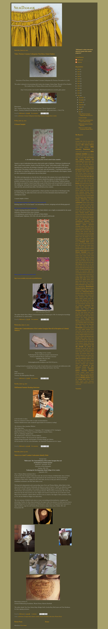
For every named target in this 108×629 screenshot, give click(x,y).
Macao (84, 279)
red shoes (92, 333)
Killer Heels (82, 267)
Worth (79, 384)
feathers (84, 229)
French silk (81, 236)
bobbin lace (80, 180)
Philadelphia (80, 322)
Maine (77, 281)
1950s (77, 157)
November (81, 100)
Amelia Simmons (85, 166)
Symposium (82, 355)
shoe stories (80, 345)
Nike (82, 314)
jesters (92, 262)
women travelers (79, 383)
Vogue (87, 374)
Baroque (82, 176)
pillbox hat (84, 324)
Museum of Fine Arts (88, 300)
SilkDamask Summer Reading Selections (26, 387)
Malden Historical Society (84, 281)
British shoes (91, 185)
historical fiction (85, 254)
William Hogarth (79, 381)
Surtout (92, 353)
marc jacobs (82, 283)
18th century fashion (87, 145)
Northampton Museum (89, 314)
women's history (87, 383)
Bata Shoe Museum (89, 176)
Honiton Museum (90, 259)
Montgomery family (83, 296)
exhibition (78, 224)
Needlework (80, 305)
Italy (85, 262)
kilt (86, 267)
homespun (83, 259)
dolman (92, 211)
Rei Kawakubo (91, 334)
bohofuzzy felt (90, 180)
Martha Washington (80, 284)
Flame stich (78, 233)
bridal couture (85, 185)
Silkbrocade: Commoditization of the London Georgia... (86, 120)
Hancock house (90, 243)
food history (78, 235)
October (81, 102)
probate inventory (86, 329)
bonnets (81, 181)
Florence (43, 116)
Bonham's (77, 181)
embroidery (87, 221)
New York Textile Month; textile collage (85, 312)
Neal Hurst (88, 303)
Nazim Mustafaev (82, 303)
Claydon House (83, 195)
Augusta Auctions (87, 173)
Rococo (82, 336)
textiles (77, 358)
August (80, 107)
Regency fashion (83, 334)
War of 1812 (78, 376)
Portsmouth (79, 328)
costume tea (83, 204)
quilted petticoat (90, 331)
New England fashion (85, 307)
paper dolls (85, 315)
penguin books (83, 321)
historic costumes (90, 250)
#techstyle (77, 141)
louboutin (89, 278)
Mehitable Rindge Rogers (81, 290)
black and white (88, 178)
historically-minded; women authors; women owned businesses (85, 255)
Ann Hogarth (78, 171)
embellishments (79, 221)
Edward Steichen (90, 216)
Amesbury (92, 170)
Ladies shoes (52, 616)
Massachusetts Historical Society (85, 287)
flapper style (82, 233)
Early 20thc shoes (83, 214)
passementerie (91, 317)
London (55, 116)
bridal (80, 185)
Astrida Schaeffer (86, 171)
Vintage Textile (83, 374)
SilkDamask (24, 7)
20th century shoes (86, 163)
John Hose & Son (87, 264)
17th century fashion (89, 141)
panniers (80, 315)
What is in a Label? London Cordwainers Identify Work (31, 455)
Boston (77, 183)
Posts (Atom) (23, 625)
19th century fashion (89, 157)
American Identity (83, 168)
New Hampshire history (85, 309)
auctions (80, 173)
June (80, 112)
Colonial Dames (90, 197)
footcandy (83, 235)
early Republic (91, 214)
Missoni (85, 295)
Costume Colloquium (29, 116)
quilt (85, 331)
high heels (84, 248)
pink (93, 324)
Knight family (78, 269)
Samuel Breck (91, 338)
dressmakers (78, 214)
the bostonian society (84, 358)
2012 (78, 95)
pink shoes (78, 326)
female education (84, 231)
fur (89, 236)
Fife (93, 231)
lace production (83, 271)
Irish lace (89, 260)
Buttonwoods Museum (88, 187)
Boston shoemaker (90, 183)
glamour (92, 241)
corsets (84, 202)
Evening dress (84, 223)
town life (91, 362)
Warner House (58, 616)
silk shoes (89, 348)
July (80, 109)
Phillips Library (87, 322)
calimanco (78, 188)
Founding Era (87, 235)
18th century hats (86, 151)
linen (84, 276)
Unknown (79, 62)
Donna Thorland (80, 212)
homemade (78, 259)
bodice (85, 180)
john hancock (79, 264)
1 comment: (34, 614)
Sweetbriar (78, 355)
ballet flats (81, 175)
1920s (82, 156)
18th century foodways (82, 147)
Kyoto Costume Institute (86, 269)
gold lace (81, 243)
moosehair (92, 296)
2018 (78, 81)
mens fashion (91, 290)
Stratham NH (78, 353)
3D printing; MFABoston (88, 164)
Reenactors (78, 334)
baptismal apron (87, 175)
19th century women (87, 161)
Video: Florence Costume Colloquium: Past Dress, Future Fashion (34, 54)
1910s (80, 156)
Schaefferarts (80, 341)
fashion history (90, 226)
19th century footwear (83, 159)
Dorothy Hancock (89, 212)
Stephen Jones (82, 351)
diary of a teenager (86, 211)
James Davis (88, 262)
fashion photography (80, 228)
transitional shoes (84, 363)
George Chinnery (86, 238)
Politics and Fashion (88, 326)
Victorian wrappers (80, 372)
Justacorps (78, 267)
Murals (80, 300)
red (89, 333)
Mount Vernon (79, 298)
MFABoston (78, 293)
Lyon (81, 279)
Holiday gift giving (89, 257)
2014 (78, 90)
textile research (90, 357)
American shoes (85, 170)
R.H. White (78, 333)
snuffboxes (87, 350)
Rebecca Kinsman (84, 333)
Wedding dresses (85, 378)
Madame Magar (90, 279)
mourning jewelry (87, 298)
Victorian (84, 369)
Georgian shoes (48, 116)
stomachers (88, 351)
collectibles (88, 195)
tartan (89, 355)
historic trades (78, 254)
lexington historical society (83, 274)
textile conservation (82, 357)
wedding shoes (82, 379)
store (93, 351)
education (84, 216)
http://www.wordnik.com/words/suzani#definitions (28, 278)
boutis (77, 185)
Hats (85, 247)
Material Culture (90, 288)
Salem (81, 338)
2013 (78, 93)
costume (88, 202)
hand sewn (78, 245)
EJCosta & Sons (79, 217)
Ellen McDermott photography (86, 219)
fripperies (87, 236)
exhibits (84, 224)
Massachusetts (82, 286)
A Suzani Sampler (19, 124)
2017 (78, 83)
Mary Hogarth (88, 284)
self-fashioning (91, 341)
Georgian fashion (85, 240)
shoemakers (86, 345)
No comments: (34, 113)
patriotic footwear (80, 319)
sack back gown (88, 336)
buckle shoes (79, 187)
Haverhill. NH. (79, 248)
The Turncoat (87, 360)
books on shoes (87, 181)
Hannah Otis (84, 245)
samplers (85, 338)
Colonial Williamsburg (81, 199)
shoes (90, 345)
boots (92, 181)
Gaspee (80, 238)
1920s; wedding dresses (89, 156)
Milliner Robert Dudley (85, 293)
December (81, 97)
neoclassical (87, 305)
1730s (81, 141)
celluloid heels (83, 190)
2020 (78, 76)
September (81, 104)
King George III (90, 267)
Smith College (81, 350)
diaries (80, 211)
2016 (78, 86)
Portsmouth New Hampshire (88, 327)
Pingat (90, 324)
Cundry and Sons (90, 206)
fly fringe (92, 233)
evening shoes (91, 223)
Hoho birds (82, 257)
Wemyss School (90, 379)
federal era (88, 229)
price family (78, 329)
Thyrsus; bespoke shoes (83, 362)
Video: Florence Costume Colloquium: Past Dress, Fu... (86, 114)
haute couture (90, 247)
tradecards (78, 363)
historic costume (35, 616)
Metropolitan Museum (88, 291)
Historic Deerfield (44, 616)
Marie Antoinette (90, 283)
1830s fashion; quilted (80, 143)
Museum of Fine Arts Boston (83, 302)
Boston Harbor (83, 183)
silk (93, 345)
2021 (78, 74)
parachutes (78, 317)
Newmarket (78, 314)
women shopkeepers (89, 381)
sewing (77, 343)
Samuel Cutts (78, 339)
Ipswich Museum (82, 260)
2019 (78, 79)
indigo (77, 260)
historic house (90, 252)
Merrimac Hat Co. (79, 291)
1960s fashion (81, 157)
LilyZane (81, 276)
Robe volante (78, 336)
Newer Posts (18, 622)
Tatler (92, 355)
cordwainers (21, 116)
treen (80, 365)
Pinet (87, 324)
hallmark (85, 243)
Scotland (85, 341)
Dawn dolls (82, 209)
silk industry (83, 348)
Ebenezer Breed (79, 216)
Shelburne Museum (83, 343)
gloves (77, 243)
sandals (89, 339)
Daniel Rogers (88, 207)
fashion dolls (84, 226)
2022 (78, 72)
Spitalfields (91, 350)
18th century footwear (85, 148)
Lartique (88, 272)
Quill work (81, 331)
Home (47, 622)
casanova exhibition (85, 188)
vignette (87, 372)
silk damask (88, 346)
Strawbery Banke (86, 353)
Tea (76, 357)
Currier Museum (80, 207)
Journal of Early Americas (88, 266)
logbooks (88, 276)
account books (79, 166)
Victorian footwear (88, 371)
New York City (90, 310)
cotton (88, 204)
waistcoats (91, 374)
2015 (78, 88)
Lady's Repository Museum (81, 272)
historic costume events (81, 250)
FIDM (90, 231)
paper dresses (91, 315)
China (89, 194)
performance (88, 321)
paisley (77, 315)
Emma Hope (37, 116)
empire (79, 223)
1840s (86, 143)
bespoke (82, 178)
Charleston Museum (84, 192)
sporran (77, 351)
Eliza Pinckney (86, 218)
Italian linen (81, 262)
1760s (84, 141)
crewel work (82, 206)
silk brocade (79, 346)
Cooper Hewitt (90, 200)
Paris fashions (84, 317)
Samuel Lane (85, 339)
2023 (78, 69)
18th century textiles (85, 152)
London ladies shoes (81, 278)
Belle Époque (78, 178)
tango (86, 355)
